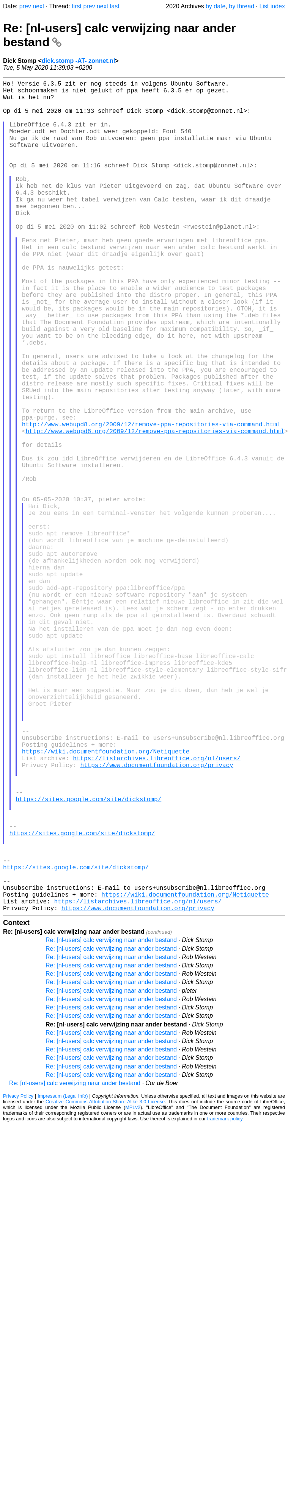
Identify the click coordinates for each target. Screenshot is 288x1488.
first (77, 6)
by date (215, 6)
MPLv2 (132, 1292)
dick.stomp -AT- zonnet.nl (78, 61)
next (38, 6)
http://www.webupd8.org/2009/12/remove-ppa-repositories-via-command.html (151, 501)
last (115, 6)
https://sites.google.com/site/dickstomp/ (88, 959)
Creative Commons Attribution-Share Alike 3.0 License (105, 1286)
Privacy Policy (18, 1281)
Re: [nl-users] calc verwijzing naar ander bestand (111, 1124)
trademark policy (224, 1303)
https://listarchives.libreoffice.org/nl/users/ (157, 909)
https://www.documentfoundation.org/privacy (156, 918)
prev (25, 6)
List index (272, 6)
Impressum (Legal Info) (63, 1281)
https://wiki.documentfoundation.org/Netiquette (106, 901)
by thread (241, 6)
